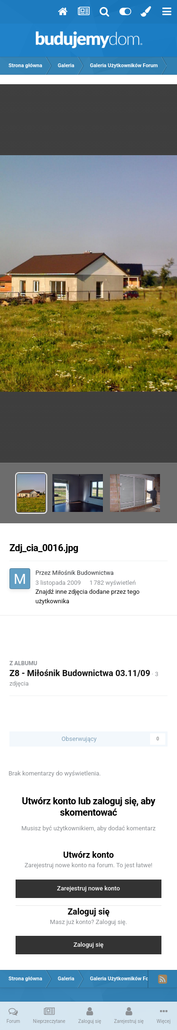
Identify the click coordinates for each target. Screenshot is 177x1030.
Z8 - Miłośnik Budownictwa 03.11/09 (79, 673)
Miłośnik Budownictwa (83, 572)
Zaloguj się (89, 944)
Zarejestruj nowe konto (88, 888)
